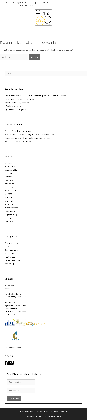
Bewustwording (11, 243)
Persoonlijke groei (12, 260)
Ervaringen (17, 3)
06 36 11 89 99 (14, 294)
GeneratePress (56, 416)
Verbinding (9, 264)
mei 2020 (8, 197)
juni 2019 (8, 218)
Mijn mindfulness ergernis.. (16, 109)
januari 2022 (10, 166)
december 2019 (11, 208)
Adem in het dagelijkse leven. (17, 102)
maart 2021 (9, 180)
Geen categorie (11, 250)
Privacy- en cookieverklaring (17, 311)
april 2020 (9, 201)
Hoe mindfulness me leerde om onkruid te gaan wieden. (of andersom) (35, 96)
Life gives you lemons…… (15, 106)
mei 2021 (8, 177)
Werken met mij (11, 302)
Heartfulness (10, 253)
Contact (45, 3)
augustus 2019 (11, 215)
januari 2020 (10, 204)
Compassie (9, 246)
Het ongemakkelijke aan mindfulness (20, 99)
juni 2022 (8, 163)
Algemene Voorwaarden (15, 305)
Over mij (8, 3)
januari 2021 (10, 187)
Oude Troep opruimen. (21, 131)
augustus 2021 (11, 170)
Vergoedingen (11, 314)
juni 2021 (8, 173)
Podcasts (31, 3)
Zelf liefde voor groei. (22, 141)
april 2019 (9, 221)
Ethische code (11, 308)
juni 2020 (8, 194)
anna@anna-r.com (18, 297)
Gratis (24, 3)
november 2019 (11, 211)
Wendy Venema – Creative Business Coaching (48, 412)
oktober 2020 (10, 190)
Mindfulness (10, 257)
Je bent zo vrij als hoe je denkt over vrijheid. (37, 134)
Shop (38, 3)
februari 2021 (10, 184)
